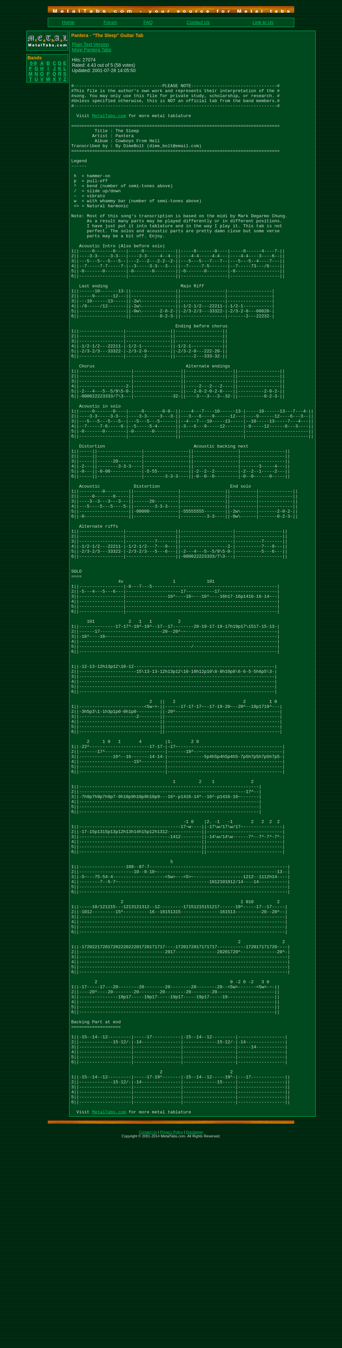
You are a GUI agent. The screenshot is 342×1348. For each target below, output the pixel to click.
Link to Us (262, 22)
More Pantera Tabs (91, 49)
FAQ (148, 22)
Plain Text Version (90, 44)
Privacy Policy (171, 1339)
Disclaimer (194, 1339)
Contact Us (198, 22)
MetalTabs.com (109, 123)
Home (68, 22)
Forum (110, 22)
